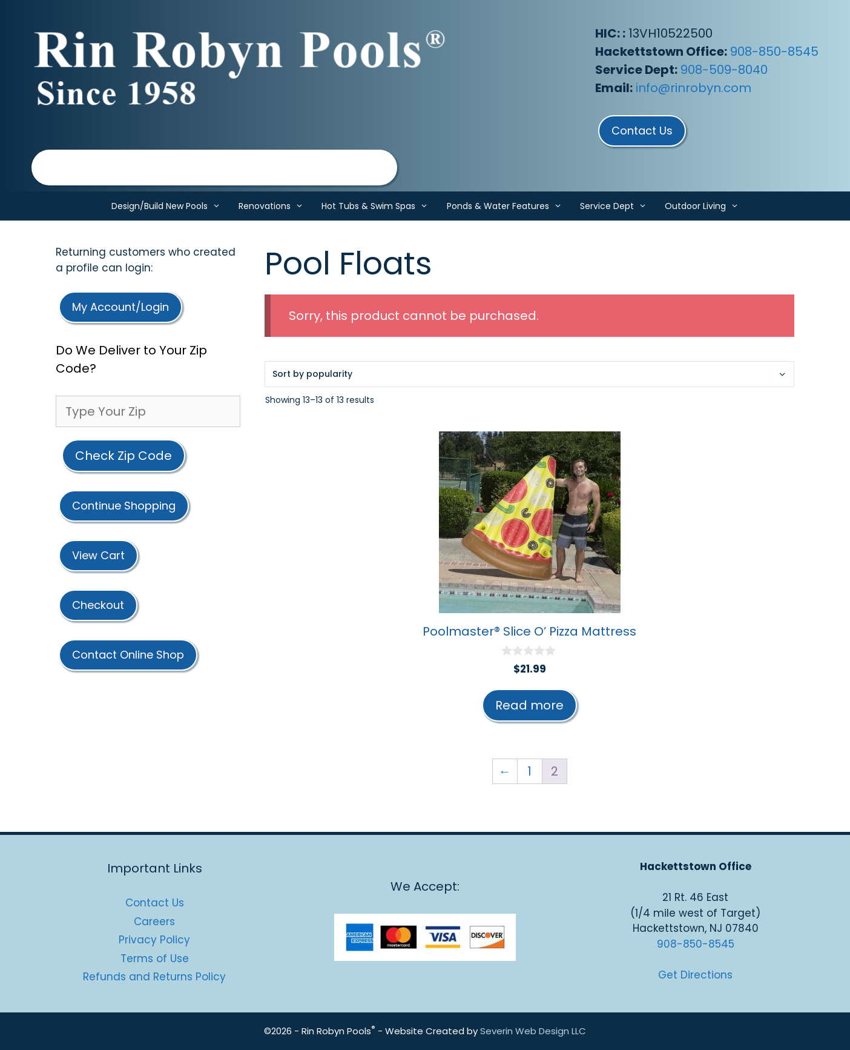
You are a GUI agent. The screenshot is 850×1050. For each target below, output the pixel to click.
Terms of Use (154, 958)
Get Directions (695, 975)
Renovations (275, 206)
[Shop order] (529, 374)
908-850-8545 (774, 51)
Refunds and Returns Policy (154, 976)
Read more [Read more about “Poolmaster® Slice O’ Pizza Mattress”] (529, 705)
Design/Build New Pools (170, 206)
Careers (154, 921)
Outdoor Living (706, 206)
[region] (214, 167)
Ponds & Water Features (509, 206)
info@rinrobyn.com (693, 87)
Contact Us (154, 902)
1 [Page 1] (529, 771)
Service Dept (618, 206)
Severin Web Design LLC (533, 1031)
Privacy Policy (154, 939)
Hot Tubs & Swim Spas (379, 206)
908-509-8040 (724, 69)
